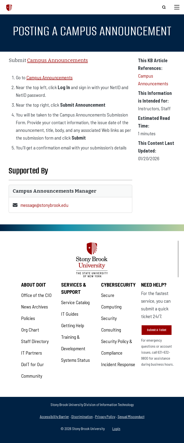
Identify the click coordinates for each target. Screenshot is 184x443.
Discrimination (82, 416)
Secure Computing (111, 300)
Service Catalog (75, 302)
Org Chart (30, 329)
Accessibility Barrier (54, 416)
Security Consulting (111, 323)
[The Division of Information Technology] (9, 7)
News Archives (34, 306)
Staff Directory (35, 341)
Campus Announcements (57, 60)
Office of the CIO (36, 295)
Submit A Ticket (156, 330)
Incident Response (118, 364)
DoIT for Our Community (32, 370)
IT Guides (69, 314)
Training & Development (73, 342)
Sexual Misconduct (131, 416)
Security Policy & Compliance (116, 347)
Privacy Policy (105, 416)
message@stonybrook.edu (44, 205)
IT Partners (31, 353)
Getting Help (72, 325)
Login (116, 428)
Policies (28, 318)
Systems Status (75, 360)
